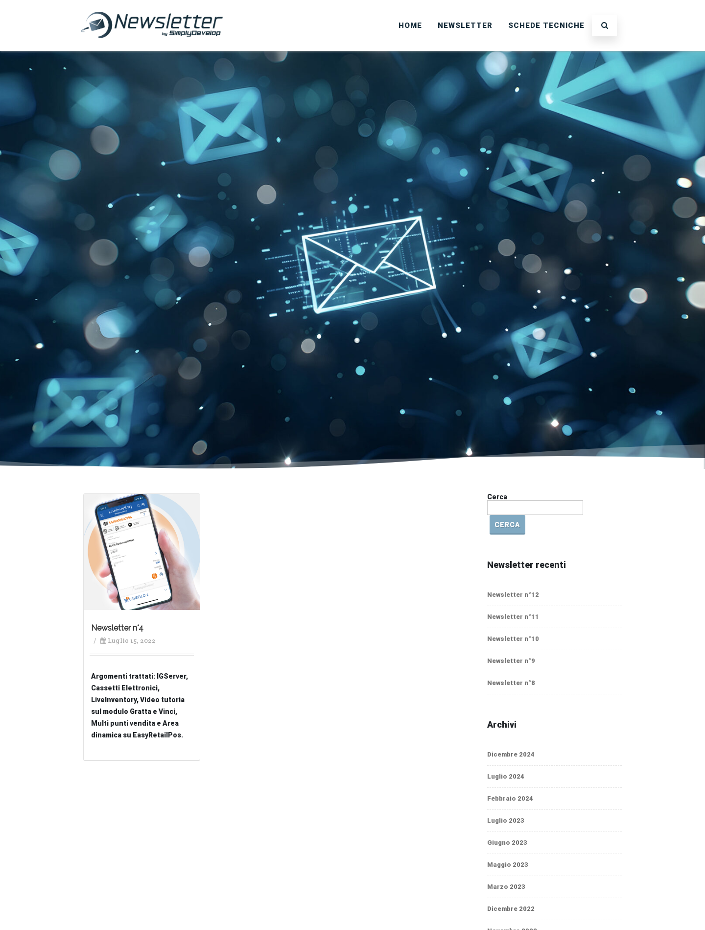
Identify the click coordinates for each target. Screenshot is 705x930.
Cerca (497, 496)
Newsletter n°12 (513, 594)
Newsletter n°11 (513, 616)
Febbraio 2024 (510, 798)
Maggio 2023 (507, 864)
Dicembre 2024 (511, 754)
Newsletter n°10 (513, 638)
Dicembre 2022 (511, 908)
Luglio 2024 (505, 776)
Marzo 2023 (506, 886)
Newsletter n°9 (511, 660)
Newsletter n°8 (511, 682)
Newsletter (465, 25)
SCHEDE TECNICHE (546, 25)
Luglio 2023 (505, 820)
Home (410, 25)
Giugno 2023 (507, 842)
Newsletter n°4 (117, 628)
